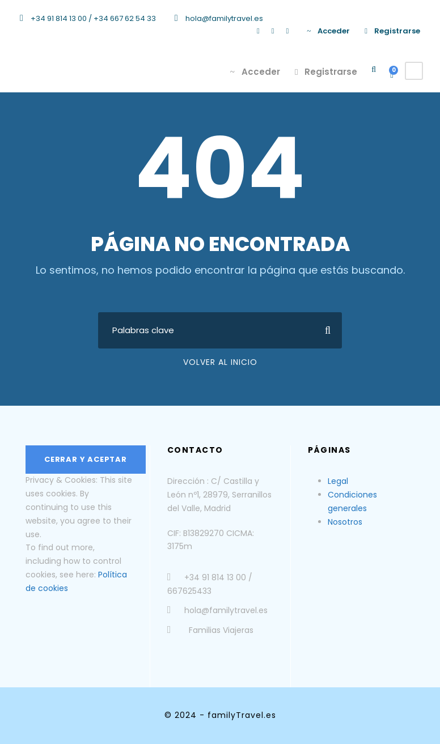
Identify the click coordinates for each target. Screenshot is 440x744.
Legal (338, 481)
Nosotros (345, 522)
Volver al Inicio (220, 362)
